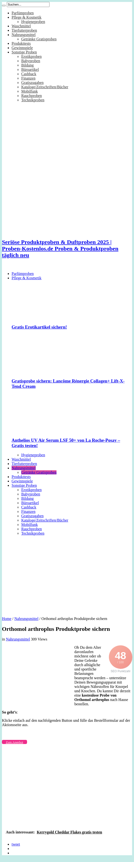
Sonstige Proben (24, 52)
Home (6, 619)
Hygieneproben (33, 22)
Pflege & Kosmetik (27, 17)
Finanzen (28, 78)
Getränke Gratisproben (38, 39)
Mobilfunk (29, 91)
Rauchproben (31, 96)
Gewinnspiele (22, 48)
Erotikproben (31, 56)
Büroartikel (30, 69)
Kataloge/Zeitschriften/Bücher (44, 87)
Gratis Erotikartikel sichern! (39, 327)
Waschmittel (21, 26)
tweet (16, 844)
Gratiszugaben (32, 83)
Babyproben (30, 61)
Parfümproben (23, 13)
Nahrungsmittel (24, 35)
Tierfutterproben (24, 30)
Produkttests (21, 43)
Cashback (28, 74)
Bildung (27, 65)
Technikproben (32, 100)
